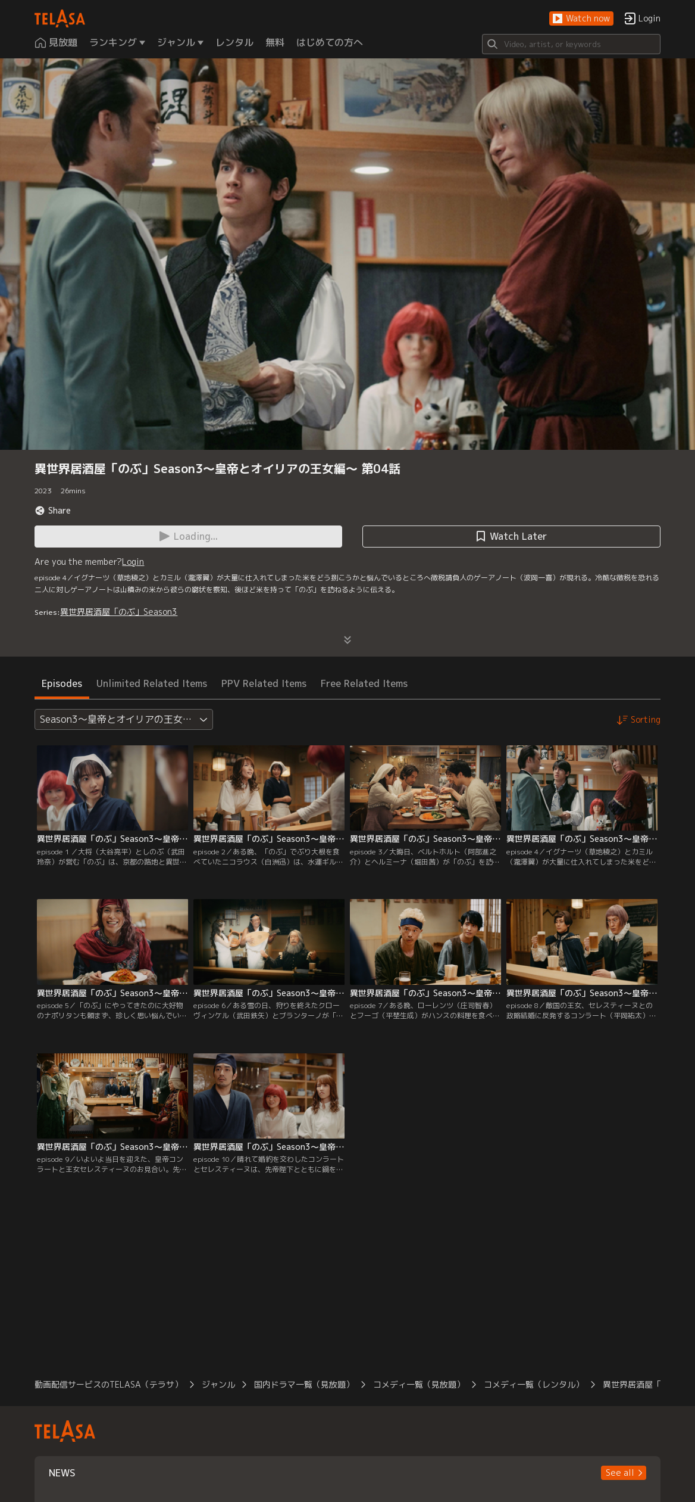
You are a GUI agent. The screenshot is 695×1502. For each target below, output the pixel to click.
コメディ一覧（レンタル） (534, 1384)
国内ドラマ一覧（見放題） (304, 1384)
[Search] (571, 44)
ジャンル (218, 1384)
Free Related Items (364, 683)
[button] (581, 18)
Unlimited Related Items (151, 683)
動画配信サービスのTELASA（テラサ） (109, 1384)
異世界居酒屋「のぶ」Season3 (118, 611)
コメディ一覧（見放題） (419, 1384)
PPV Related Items (263, 683)
